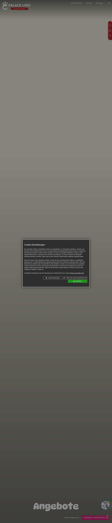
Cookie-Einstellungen (53, 278)
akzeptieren (77, 281)
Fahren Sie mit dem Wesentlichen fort (75, 278)
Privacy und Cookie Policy (77, 273)
